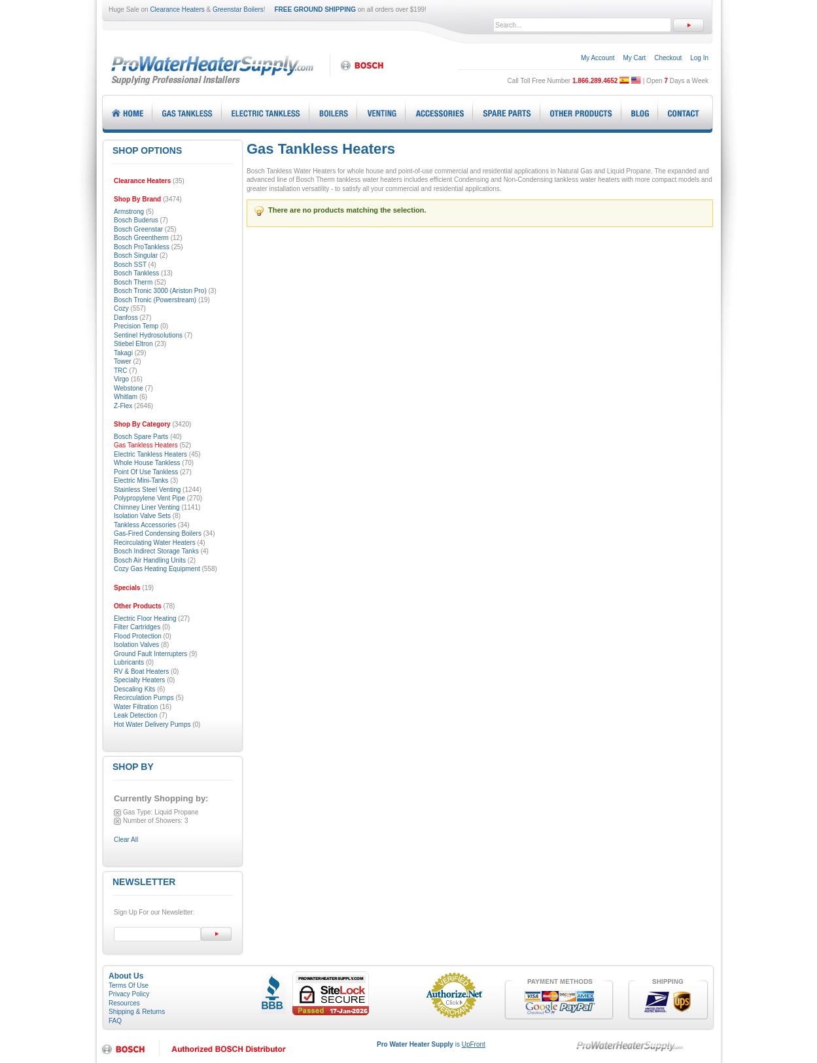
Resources (124, 1003)
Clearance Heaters (177, 9)
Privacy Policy (129, 994)
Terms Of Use (128, 985)
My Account (598, 57)
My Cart (634, 57)
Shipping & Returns (137, 1011)
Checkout (668, 57)
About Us (126, 976)
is (431, 1044)
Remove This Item (117, 812)
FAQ (115, 1020)
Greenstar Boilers (238, 9)
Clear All (126, 839)
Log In (699, 57)
